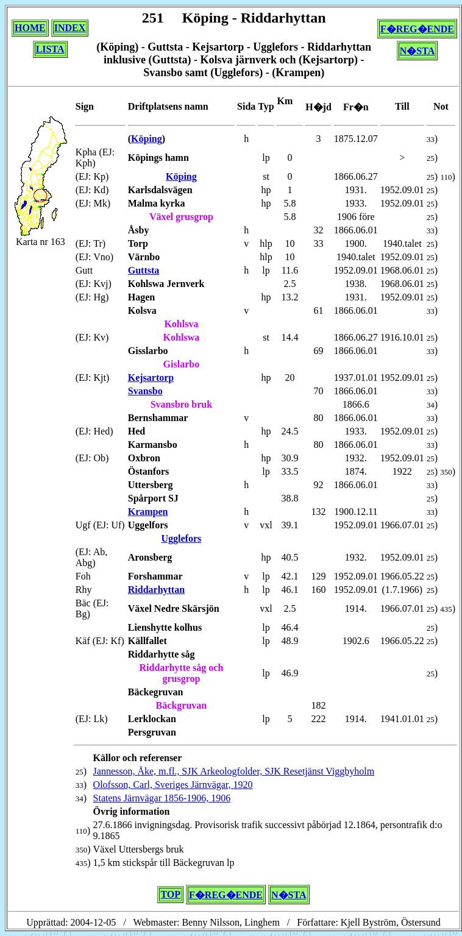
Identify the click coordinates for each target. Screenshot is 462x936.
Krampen (148, 511)
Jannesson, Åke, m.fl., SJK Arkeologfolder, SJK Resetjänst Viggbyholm (234, 771)
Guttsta (144, 270)
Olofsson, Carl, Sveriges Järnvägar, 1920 (173, 784)
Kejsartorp (151, 377)
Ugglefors (182, 538)
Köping (146, 138)
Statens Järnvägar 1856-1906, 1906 (162, 798)
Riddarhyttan (156, 589)
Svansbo (145, 391)
